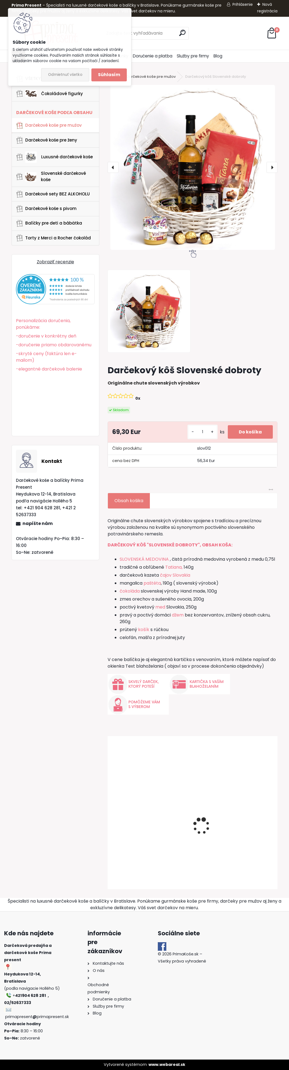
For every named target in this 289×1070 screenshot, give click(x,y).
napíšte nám (38, 523)
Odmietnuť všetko (65, 74)
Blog (218, 56)
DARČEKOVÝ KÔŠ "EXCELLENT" (142, 840)
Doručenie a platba (152, 56)
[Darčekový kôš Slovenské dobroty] (193, 167)
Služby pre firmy (193, 56)
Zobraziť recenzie (55, 262)
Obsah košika (128, 500)
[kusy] (203, 432)
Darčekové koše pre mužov (151, 76)
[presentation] (113, 167)
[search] (182, 33)
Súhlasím (109, 74)
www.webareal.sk (166, 1064)
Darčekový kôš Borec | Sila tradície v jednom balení (235, 838)
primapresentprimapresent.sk (37, 1016)
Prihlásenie (242, 4)
